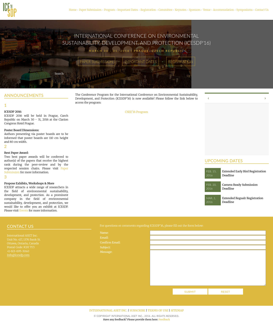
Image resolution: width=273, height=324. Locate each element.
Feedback (164, 319)
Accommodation (223, 9)
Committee (165, 9)
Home (72, 9)
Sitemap (177, 310)
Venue (206, 9)
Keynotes (180, 9)
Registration (148, 9)
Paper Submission (90, 9)
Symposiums (244, 9)
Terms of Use (158, 310)
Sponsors (194, 9)
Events (23, 210)
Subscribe (137, 310)
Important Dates (128, 9)
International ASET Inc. (108, 310)
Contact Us (261, 9)
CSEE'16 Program (136, 112)
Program (109, 9)
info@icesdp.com (18, 255)
